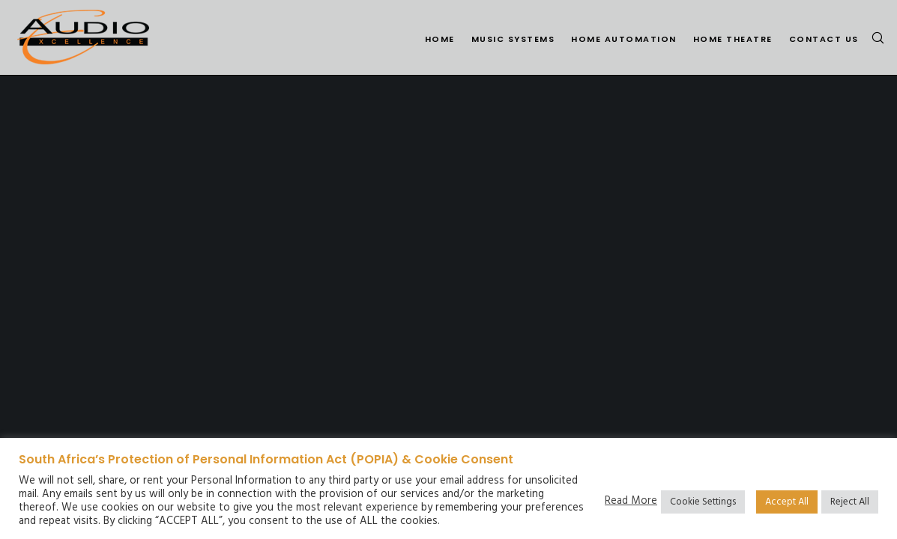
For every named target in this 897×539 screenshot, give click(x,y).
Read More (631, 501)
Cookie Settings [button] (703, 502)
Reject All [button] (849, 502)
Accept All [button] (787, 502)
